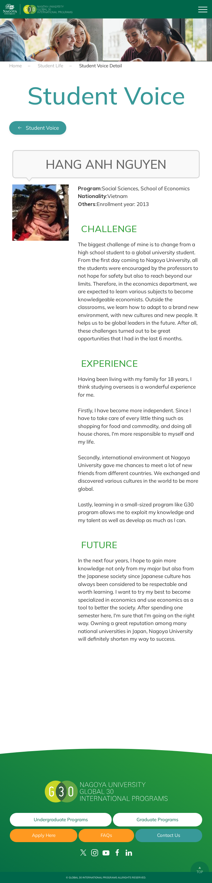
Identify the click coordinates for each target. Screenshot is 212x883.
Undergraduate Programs (61, 819)
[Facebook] (117, 853)
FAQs (106, 835)
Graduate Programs (157, 819)
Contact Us (168, 835)
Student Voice (38, 128)
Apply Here (44, 835)
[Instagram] (94, 853)
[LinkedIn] (129, 853)
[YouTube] (106, 853)
